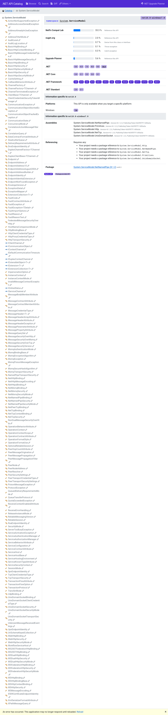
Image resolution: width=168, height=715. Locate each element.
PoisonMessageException (21, 484)
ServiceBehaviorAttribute (21, 542)
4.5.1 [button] (99, 82)
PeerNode (14, 465)
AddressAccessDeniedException (23, 25)
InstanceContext (17, 275)
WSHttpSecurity (16, 687)
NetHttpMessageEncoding (21, 381)
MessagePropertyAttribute (21, 330)
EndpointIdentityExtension (21, 178)
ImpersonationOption (19, 272)
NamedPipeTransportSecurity (23, 375)
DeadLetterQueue (17, 140)
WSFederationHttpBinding (21, 665)
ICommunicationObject (20, 246)
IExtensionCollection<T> (20, 269)
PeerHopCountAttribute (20, 449)
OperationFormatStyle (19, 439)
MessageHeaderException (21, 323)
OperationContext (17, 430)
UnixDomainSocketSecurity (22, 607)
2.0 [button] (76, 74)
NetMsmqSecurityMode (20, 394)
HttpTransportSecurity (19, 240)
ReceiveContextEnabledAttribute (23, 505)
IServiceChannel (17, 291)
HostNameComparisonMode (23, 227)
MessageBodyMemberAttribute (23, 296)
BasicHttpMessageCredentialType (23, 55)
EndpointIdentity (17, 175)
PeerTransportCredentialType (23, 478)
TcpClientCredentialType (21, 574)
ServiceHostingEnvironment (22, 558)
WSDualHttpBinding (18, 655)
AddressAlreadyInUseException (23, 32)
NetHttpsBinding (17, 384)
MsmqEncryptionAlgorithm (22, 355)
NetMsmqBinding (17, 388)
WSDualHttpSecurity (19, 658)
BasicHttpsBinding (18, 62)
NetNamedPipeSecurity (20, 401)
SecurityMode (16, 526)
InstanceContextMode (19, 278)
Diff (54, 3)
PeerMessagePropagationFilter (23, 460)
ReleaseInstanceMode (20, 513)
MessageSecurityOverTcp (21, 343)
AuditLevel (14, 40)
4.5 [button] (92, 82)
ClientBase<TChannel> (20, 95)
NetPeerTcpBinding (18, 407)
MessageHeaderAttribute (21, 320)
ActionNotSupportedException (23, 21)
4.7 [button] (131, 82)
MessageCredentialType (20, 310)
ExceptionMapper (17, 191)
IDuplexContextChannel (20, 259)
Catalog (8, 10)
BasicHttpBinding (17, 46)
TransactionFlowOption (20, 584)
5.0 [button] (76, 67)
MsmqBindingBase (18, 352)
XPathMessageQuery (19, 703)
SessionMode (15, 568)
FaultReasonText (17, 217)
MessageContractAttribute (22, 301)
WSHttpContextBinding (20, 684)
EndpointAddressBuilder (20, 172)
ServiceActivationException (22, 533)
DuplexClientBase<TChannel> (23, 156)
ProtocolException (18, 488)
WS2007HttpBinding (19, 652)
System (64, 21)
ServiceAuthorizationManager (23, 539)
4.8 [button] (150, 82)
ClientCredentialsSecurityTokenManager (24, 100)
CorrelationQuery (17, 133)
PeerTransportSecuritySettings (24, 481)
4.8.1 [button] (157, 82)
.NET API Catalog (12, 3)
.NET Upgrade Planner (153, 3)
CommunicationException (21, 104)
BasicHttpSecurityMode (20, 69)
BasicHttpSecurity (17, 66)
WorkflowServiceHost (19, 645)
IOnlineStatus (15, 288)
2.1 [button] (81, 74)
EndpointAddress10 (18, 165)
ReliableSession (17, 520)
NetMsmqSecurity (18, 391)
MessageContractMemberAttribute (23, 306)
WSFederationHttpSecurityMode (23, 673)
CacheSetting (15, 79)
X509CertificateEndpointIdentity (23, 695)
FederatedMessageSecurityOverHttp (23, 222)
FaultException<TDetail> (20, 207)
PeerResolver (15, 471)
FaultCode (14, 198)
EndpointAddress (17, 162)
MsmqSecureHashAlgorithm (22, 368)
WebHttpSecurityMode (20, 642)
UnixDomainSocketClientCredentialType (24, 602)
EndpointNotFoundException (23, 182)
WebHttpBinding (17, 636)
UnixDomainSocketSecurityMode (23, 611)
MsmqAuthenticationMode (22, 349)
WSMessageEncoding (19, 690)
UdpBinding (14, 594)
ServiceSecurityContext (20, 565)
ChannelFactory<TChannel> (22, 88)
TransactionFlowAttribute (21, 581)
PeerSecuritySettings (19, 475)
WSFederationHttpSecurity (21, 668)
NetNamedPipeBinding (20, 397)
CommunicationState (19, 120)
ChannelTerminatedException (23, 91)
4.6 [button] (112, 82)
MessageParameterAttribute (22, 327)
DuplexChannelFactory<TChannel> (24, 151)
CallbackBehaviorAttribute (21, 82)
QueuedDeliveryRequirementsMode (23, 492)
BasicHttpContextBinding (21, 50)
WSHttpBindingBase (19, 681)
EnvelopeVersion (17, 185)
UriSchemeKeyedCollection (22, 632)
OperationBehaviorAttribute (22, 426)
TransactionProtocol (19, 587)
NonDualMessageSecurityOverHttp (23, 422)
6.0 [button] (81, 67)
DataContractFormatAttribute (23, 137)
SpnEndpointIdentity (19, 571)
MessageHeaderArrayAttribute (23, 317)
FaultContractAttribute (20, 201)
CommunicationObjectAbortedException (23, 109)
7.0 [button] (87, 67)
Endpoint (13, 159)
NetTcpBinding (16, 410)
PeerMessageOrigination (21, 452)
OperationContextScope (20, 433)
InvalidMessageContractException (23, 283)
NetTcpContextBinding (20, 413)
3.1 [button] (98, 74)
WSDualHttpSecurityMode (21, 661)
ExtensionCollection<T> (20, 194)
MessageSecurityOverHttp (21, 336)
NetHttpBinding (16, 378)
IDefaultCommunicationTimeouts (24, 254)
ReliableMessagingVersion (22, 516)
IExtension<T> (16, 265)
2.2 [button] (87, 74)
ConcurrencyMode (18, 124)
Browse (31, 3)
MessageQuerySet (18, 333)
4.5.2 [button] (106, 82)
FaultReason (15, 214)
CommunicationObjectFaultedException (23, 116)
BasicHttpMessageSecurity (22, 59)
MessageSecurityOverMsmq (22, 339)
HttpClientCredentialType (21, 233)
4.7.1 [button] (137, 82)
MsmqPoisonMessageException (23, 363)
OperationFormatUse (19, 442)
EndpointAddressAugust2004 (23, 169)
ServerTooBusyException (21, 529)
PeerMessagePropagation (21, 455)
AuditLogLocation (17, 43)
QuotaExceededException (21, 500)
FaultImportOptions (18, 211)
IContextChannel (17, 249)
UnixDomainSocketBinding (22, 597)
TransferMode (16, 591)
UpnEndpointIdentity (19, 629)
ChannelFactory (16, 85)
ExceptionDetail (16, 188)
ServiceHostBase (17, 555)
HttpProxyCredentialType (21, 236)
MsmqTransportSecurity (20, 372)
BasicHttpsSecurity (18, 72)
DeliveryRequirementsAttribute (23, 143)
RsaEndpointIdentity (18, 523)
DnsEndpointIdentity (19, 146)
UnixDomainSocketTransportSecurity (23, 618)
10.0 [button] (104, 67)
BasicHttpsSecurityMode (21, 75)
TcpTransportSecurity (19, 578)
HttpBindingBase (17, 230)
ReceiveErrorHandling (19, 510)
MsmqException (17, 359)
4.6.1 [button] (118, 82)
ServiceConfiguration (19, 545)
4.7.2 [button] (144, 82)
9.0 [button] (98, 67)
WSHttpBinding (16, 677)
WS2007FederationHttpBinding (24, 649)
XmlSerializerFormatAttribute (23, 700)
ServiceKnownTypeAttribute (22, 562)
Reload (80, 712)
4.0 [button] (87, 82)
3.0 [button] (92, 74)
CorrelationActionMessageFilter (23, 128)
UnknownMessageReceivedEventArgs (24, 625)
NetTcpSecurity (16, 417)
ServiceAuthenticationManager (24, 536)
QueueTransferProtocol (20, 497)
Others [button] (64, 3)
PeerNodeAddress (18, 468)
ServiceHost (15, 552)
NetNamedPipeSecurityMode (23, 404)
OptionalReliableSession (20, 446)
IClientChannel (16, 243)
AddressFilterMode (18, 37)
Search (43, 3)
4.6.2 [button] (125, 82)
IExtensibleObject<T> (19, 262)
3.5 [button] (81, 82)
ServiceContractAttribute (21, 549)
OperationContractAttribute (22, 436)
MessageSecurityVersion (21, 346)
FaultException (16, 204)
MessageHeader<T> (19, 314)
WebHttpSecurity (17, 639)
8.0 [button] (92, 67)
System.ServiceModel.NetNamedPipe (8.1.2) (95, 167)
